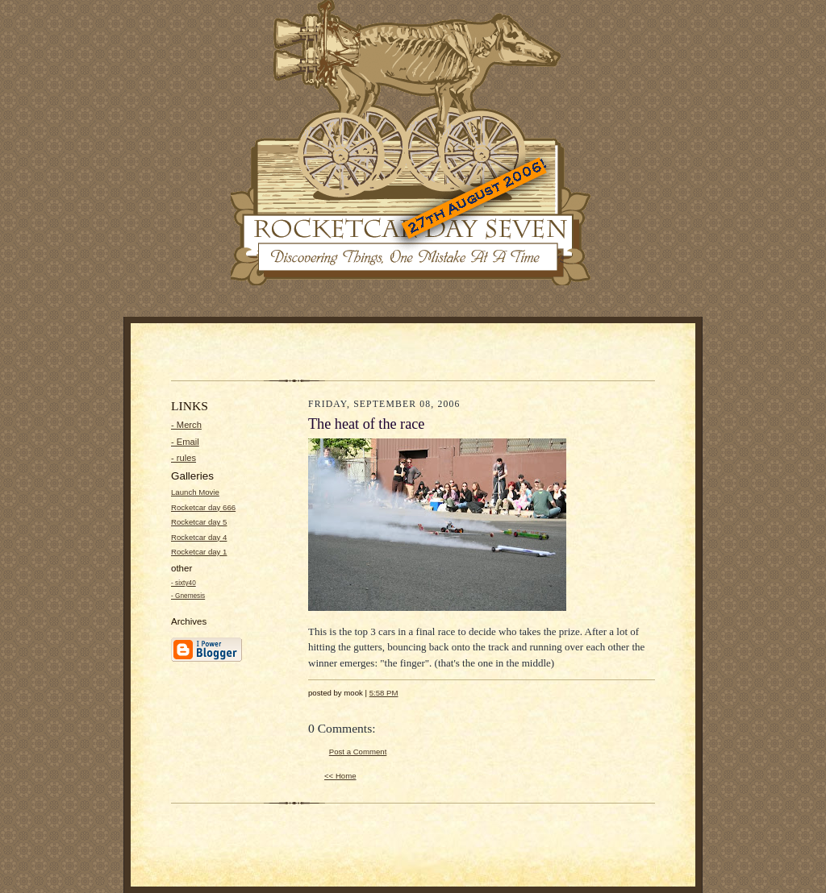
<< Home (340, 775)
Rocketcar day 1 (199, 551)
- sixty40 (183, 583)
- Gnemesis (188, 596)
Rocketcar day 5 (199, 521)
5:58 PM (383, 692)
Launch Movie (195, 492)
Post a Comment (358, 751)
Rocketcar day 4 (199, 537)
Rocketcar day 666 (203, 507)
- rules (183, 458)
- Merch (186, 425)
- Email (185, 441)
